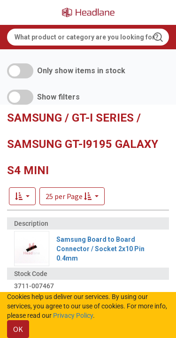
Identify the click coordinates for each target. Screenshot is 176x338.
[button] (72, 196)
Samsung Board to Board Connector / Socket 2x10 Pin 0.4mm (100, 249)
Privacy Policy (73, 315)
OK (18, 329)
